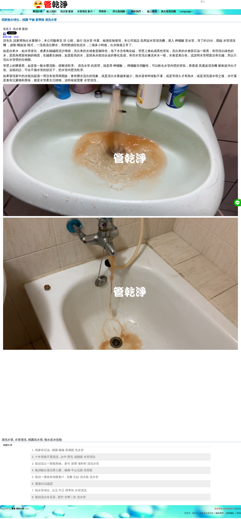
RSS (239, 513)
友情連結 (230, 513)
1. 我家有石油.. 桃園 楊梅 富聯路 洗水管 (58, 450)
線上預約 (51, 11)
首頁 (6, 29)
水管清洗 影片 (86, 11)
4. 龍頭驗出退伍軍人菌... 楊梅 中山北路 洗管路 (62, 470)
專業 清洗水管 (17, 508)
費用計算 (37, 11)
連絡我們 (219, 513)
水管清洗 (20, 439)
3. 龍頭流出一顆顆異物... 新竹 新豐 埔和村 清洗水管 (65, 463)
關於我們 (137, 11)
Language (186, 11)
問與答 (103, 11)
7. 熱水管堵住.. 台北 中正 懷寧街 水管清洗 (59, 490)
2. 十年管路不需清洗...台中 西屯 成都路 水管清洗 (63, 456)
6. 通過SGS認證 (42, 483)
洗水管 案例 (66, 11)
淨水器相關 (120, 11)
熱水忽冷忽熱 (53, 439)
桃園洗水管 (35, 439)
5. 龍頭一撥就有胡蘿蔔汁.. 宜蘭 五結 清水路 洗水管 (65, 477)
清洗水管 (7, 439)
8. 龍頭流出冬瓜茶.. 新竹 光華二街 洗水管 (59, 497)
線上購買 (152, 11)
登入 (203, 1)
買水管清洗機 (168, 11)
